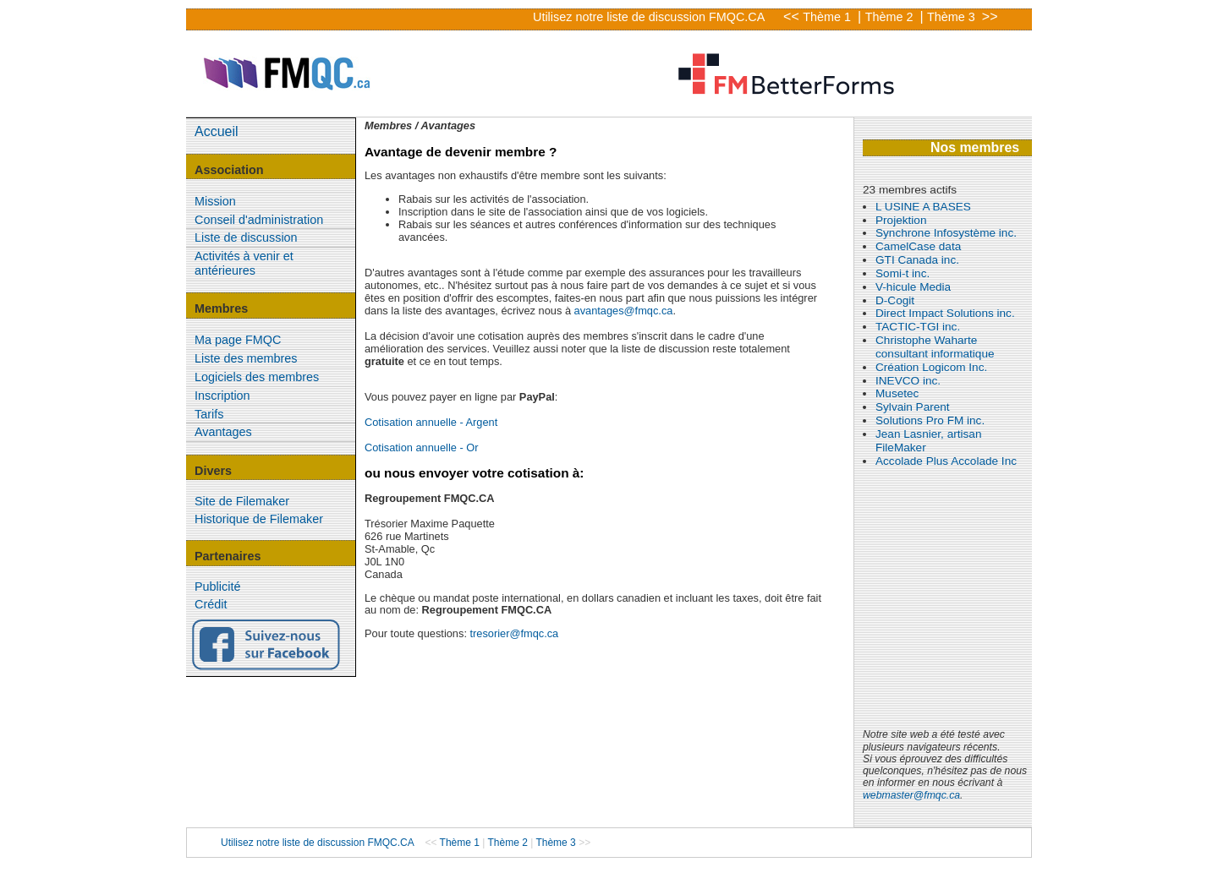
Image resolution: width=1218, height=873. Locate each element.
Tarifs (209, 414)
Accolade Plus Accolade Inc (946, 461)
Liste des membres (246, 358)
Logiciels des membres (257, 377)
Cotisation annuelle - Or (421, 447)
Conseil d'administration (259, 219)
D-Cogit (894, 300)
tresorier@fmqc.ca (514, 633)
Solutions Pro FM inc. (930, 420)
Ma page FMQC (238, 339)
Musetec (897, 393)
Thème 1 (828, 17)
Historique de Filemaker (259, 519)
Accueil (217, 131)
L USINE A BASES (923, 206)
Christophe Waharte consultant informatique (935, 347)
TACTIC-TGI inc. (917, 326)
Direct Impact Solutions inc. (945, 313)
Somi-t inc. (902, 273)
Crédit (211, 604)
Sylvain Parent (912, 407)
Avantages (223, 432)
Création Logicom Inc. (931, 367)
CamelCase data (918, 246)
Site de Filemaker (242, 501)
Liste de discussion (246, 237)
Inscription (222, 395)
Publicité (217, 586)
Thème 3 (953, 17)
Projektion (900, 220)
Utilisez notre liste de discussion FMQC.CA (649, 17)
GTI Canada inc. (917, 260)
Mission (215, 201)
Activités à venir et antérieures (244, 263)
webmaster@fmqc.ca (911, 795)
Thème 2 (891, 17)
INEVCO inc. (908, 380)
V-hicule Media (913, 287)
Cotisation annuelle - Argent (431, 422)
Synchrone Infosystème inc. (946, 232)
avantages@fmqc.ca (623, 310)
